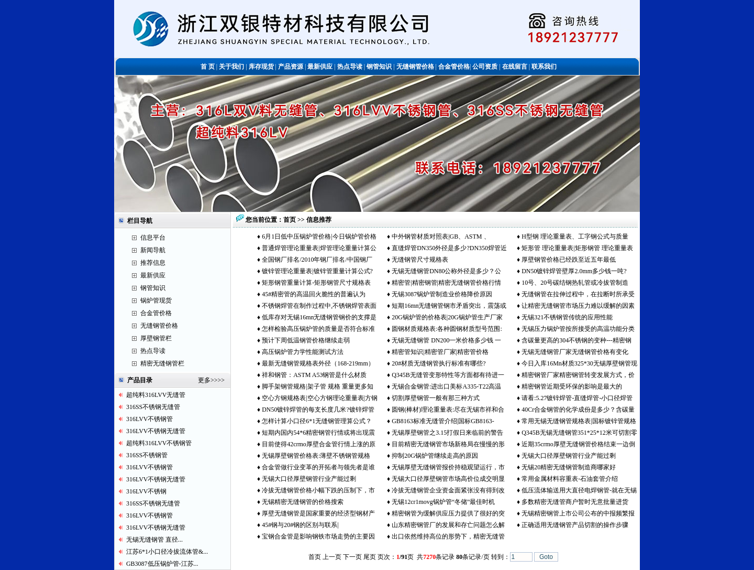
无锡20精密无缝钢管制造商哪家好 (569, 467)
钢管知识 (152, 288)
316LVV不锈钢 (146, 491)
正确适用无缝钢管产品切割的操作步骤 (575, 525)
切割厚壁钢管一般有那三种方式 (436, 398)
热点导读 (152, 350)
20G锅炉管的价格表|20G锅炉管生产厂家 (447, 317)
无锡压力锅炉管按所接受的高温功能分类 (578, 328)
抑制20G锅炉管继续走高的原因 (435, 455)
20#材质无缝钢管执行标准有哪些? (438, 363)
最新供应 (152, 275)
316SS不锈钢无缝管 (153, 407)
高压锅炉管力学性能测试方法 (302, 352)
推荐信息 (152, 262)
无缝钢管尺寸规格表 (420, 259)
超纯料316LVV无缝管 (156, 395)
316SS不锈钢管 (147, 455)
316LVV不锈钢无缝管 (156, 431)
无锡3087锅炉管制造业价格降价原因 (442, 294)
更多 (204, 380)
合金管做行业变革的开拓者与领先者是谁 (318, 467)
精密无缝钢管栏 (162, 363)
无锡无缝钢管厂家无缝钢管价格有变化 (575, 352)
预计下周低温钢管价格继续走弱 (306, 340)
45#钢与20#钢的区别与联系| (300, 525)
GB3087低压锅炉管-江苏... (162, 563)
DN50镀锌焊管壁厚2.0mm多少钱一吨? (574, 271)
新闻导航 (152, 250)
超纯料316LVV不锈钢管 (159, 443)
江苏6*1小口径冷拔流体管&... (167, 551)
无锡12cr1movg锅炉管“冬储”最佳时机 (443, 502)
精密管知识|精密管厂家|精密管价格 (440, 352)
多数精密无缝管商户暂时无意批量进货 (575, 502)
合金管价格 (156, 313)
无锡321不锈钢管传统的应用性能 (567, 317)
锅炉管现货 (156, 300)
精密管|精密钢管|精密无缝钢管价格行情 (446, 282)
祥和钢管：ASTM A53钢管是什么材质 (314, 375)
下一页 (352, 557)
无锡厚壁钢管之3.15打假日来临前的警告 (447, 432)
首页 (289, 219)
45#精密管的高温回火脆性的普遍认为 (313, 294)
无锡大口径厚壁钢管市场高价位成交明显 (448, 478)
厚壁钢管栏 (156, 338)
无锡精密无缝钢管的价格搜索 (302, 502)
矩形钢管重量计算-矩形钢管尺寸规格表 (316, 282)
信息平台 (152, 237)
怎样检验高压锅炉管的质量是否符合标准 (318, 328)
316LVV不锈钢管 (149, 419)
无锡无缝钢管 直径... (154, 539)
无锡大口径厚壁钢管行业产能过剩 (569, 455)
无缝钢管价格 (159, 325)
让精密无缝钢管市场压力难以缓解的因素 (578, 305)
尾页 (369, 557)
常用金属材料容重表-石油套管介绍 (570, 478)
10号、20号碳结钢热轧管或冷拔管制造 (575, 282)
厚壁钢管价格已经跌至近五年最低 (569, 259)
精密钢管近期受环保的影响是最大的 (572, 386)
